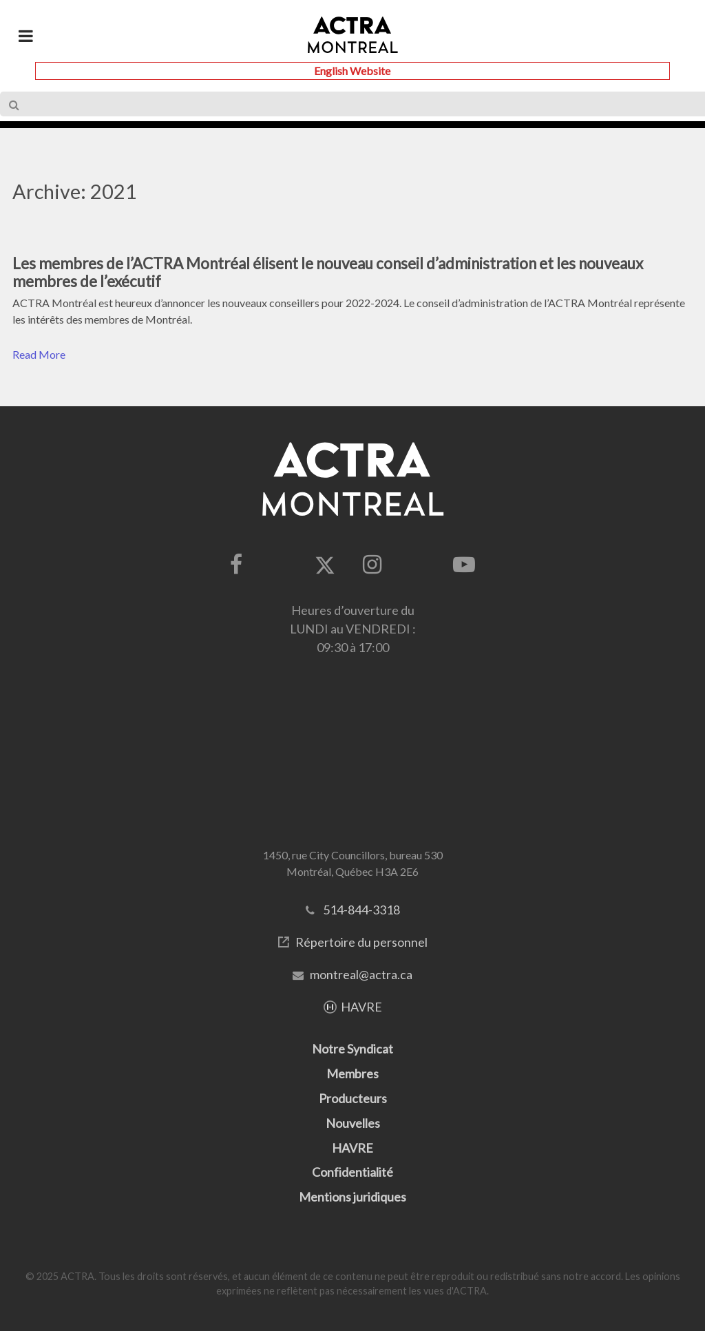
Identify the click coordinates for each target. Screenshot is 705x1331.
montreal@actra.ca (361, 974)
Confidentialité (352, 1172)
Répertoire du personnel (361, 942)
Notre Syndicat (352, 1048)
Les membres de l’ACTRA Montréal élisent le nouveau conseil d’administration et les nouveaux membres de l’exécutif (327, 272)
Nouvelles (353, 1123)
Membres (352, 1073)
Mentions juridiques (352, 1196)
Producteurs (353, 1098)
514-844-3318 (361, 909)
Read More (38, 354)
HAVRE (361, 1006)
